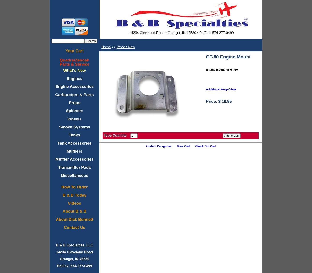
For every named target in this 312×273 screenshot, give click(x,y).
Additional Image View (221, 89)
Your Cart (74, 50)
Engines (75, 78)
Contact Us (74, 227)
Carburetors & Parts (74, 94)
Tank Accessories (75, 143)
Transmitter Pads (74, 167)
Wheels (74, 119)
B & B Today (74, 195)
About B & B (74, 211)
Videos (74, 203)
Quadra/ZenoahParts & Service (74, 62)
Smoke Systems (74, 127)
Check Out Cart (205, 146)
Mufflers (75, 151)
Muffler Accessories (74, 159)
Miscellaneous (74, 175)
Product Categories (159, 146)
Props (74, 102)
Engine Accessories (74, 86)
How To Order (74, 187)
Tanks (74, 135)
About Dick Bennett (74, 219)
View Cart (183, 146)
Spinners (74, 110)
